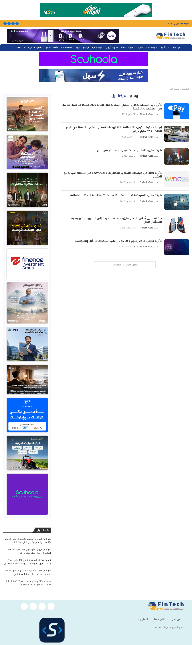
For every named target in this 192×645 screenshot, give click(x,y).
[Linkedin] (9, 23)
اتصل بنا (143, 619)
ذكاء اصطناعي (52, 47)
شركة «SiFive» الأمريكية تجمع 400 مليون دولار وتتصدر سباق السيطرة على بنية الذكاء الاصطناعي (27, 562)
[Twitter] (13, 23)
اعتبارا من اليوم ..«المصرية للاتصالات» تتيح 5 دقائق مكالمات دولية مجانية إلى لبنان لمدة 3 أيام (27, 540)
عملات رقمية (66, 47)
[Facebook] (17, 23)
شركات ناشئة (127, 47)
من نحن (175, 619)
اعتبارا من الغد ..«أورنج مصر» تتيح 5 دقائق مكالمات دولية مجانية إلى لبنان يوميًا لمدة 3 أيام (27, 572)
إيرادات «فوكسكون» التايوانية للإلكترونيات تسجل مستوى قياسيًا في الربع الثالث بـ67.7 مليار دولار (114, 129)
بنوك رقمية (97, 47)
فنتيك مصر (153, 47)
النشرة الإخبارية (35, 47)
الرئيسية (176, 47)
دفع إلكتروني (112, 47)
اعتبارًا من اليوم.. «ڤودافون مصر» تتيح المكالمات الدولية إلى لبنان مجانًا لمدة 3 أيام (29, 551)
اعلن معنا (159, 619)
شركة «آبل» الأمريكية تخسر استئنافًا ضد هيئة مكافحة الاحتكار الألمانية (116, 195)
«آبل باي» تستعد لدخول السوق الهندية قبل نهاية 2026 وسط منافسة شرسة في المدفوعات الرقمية (112, 106)
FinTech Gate (146, 182)
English (21, 47)
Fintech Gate (146, 114)
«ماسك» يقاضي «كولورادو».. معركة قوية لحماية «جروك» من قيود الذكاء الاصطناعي (28, 583)
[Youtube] (5, 23)
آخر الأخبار (165, 47)
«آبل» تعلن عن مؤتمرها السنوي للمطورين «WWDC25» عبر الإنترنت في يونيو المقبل (113, 174)
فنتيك (140, 47)
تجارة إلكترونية (82, 47)
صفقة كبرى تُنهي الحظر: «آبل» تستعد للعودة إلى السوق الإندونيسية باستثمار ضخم (116, 220)
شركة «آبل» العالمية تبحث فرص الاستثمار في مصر (129, 150)
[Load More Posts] (125, 264)
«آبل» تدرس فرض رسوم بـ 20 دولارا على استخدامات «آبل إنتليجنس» (118, 241)
